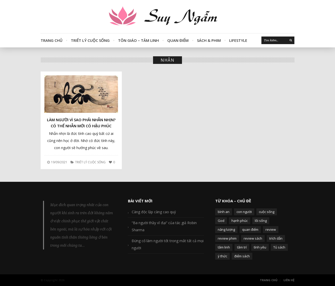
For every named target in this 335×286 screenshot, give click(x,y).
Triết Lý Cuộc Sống (90, 40)
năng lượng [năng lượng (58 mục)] (226, 229)
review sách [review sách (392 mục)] (253, 238)
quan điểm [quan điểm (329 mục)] (250, 229)
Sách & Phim (209, 40)
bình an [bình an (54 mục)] (223, 211)
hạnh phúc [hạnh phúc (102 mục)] (239, 220)
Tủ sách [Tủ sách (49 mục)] (279, 247)
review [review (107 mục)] (270, 229)
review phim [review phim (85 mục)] (227, 238)
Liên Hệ (288, 280)
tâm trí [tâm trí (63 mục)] (242, 247)
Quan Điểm (178, 40)
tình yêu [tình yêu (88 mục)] (260, 247)
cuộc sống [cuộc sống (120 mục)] (266, 211)
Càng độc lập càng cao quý (154, 211)
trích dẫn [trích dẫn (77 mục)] (275, 238)
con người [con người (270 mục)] (244, 211)
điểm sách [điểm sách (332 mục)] (242, 256)
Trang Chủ (51, 40)
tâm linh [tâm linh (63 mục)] (224, 247)
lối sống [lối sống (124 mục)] (261, 220)
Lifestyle (238, 40)
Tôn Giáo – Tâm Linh (138, 40)
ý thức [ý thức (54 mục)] (222, 256)
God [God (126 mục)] (221, 220)
